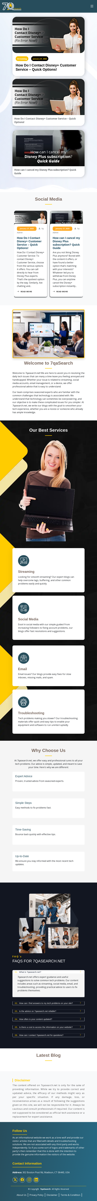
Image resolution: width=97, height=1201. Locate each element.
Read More (24, 291)
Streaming (22, 59)
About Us (21, 1195)
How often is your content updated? (33, 1019)
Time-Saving (23, 829)
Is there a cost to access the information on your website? (44, 1027)
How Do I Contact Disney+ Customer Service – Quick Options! (46, 67)
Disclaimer (52, 1195)
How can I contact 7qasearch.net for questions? (39, 1035)
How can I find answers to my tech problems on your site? (44, 1003)
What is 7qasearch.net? (28, 972)
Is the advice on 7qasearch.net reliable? (35, 1011)
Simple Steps (23, 802)
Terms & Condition (70, 1195)
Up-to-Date (22, 856)
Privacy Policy (36, 1195)
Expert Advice (23, 776)
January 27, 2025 (40, 59)
